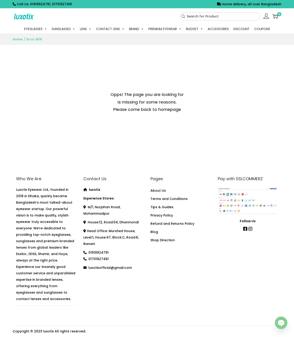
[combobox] (220, 16)
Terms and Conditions (169, 199)
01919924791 (98, 252)
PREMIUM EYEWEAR (164, 29)
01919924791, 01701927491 (51, 4)
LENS (85, 29)
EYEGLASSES (35, 29)
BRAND (136, 29)
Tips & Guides (161, 207)
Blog (154, 232)
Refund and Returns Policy (172, 223)
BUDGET (194, 29)
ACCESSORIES (218, 29)
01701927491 (98, 259)
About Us (158, 190)
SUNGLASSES (63, 29)
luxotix (48, 331)
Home (18, 39)
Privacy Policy (161, 215)
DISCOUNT (241, 29)
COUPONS (262, 29)
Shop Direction (162, 240)
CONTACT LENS (110, 29)
